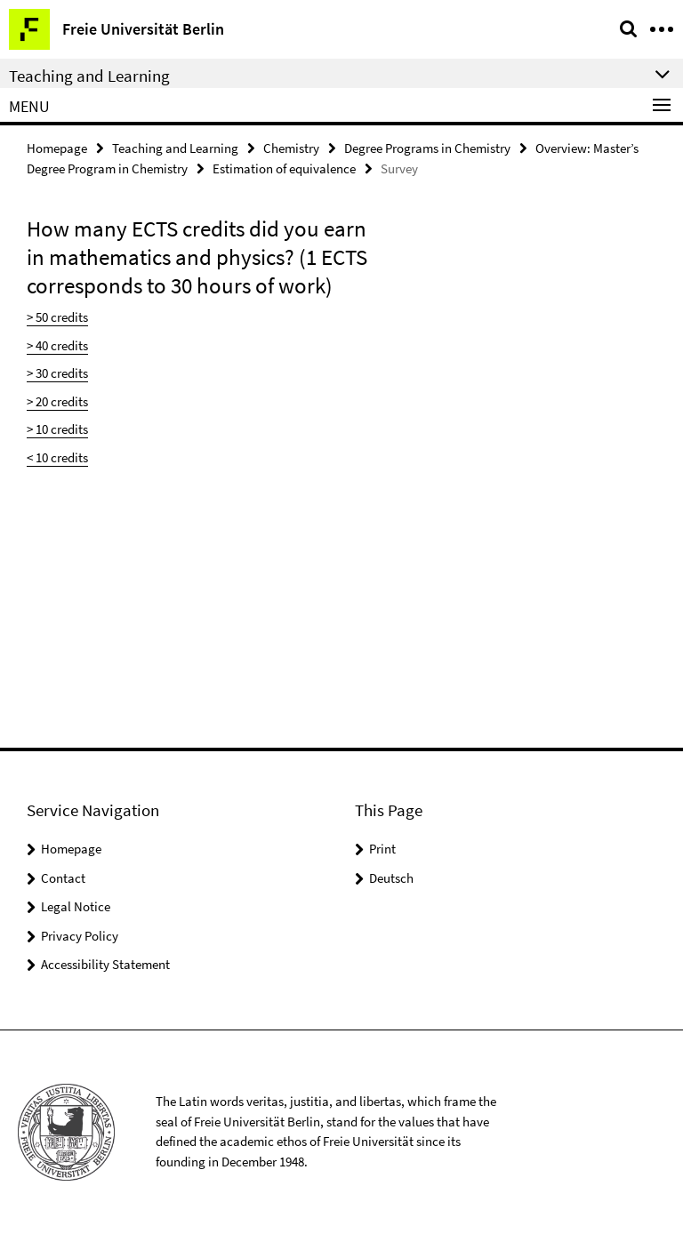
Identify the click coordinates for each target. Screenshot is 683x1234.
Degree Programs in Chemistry (427, 148)
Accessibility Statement (105, 964)
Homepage (57, 148)
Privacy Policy (79, 935)
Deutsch (391, 877)
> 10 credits (57, 429)
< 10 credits (57, 457)
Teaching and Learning (175, 148)
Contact (63, 877)
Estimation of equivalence (284, 168)
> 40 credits (57, 345)
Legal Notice (75, 906)
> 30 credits (57, 373)
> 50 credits (57, 316)
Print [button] (382, 848)
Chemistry (291, 148)
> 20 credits (57, 401)
